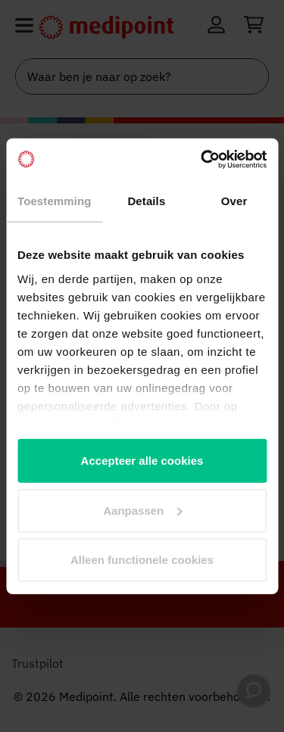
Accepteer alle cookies (142, 460)
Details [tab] (146, 201)
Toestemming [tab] (54, 201)
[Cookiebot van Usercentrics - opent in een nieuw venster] (202, 159)
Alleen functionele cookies (142, 559)
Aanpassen (142, 509)
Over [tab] (234, 201)
